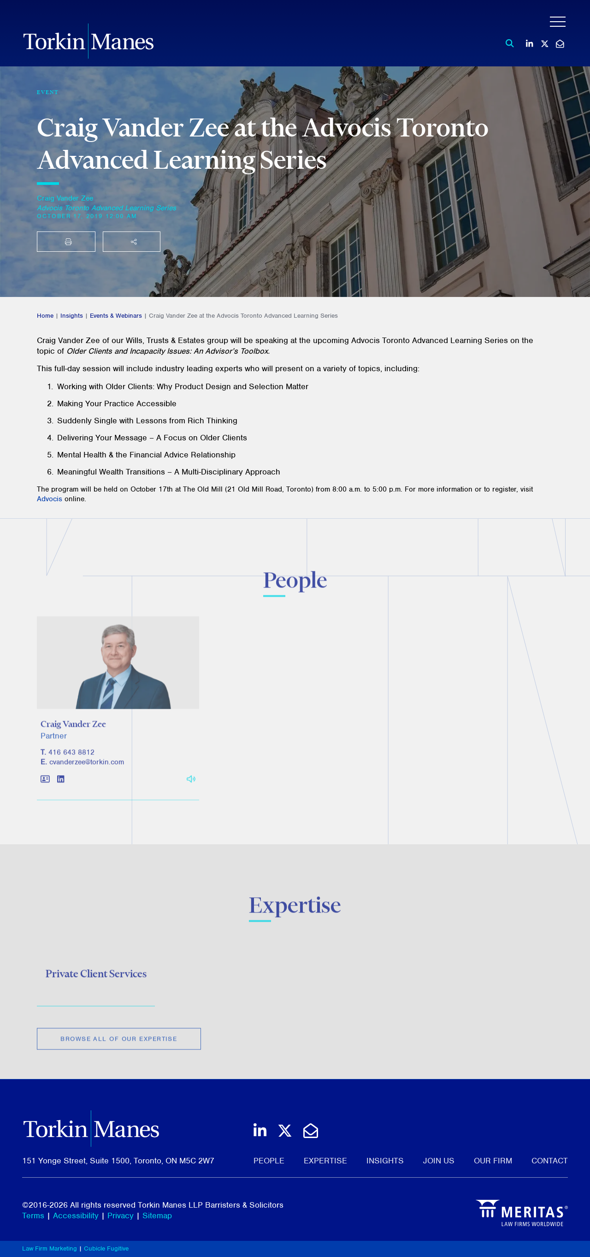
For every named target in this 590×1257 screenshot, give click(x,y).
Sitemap (157, 1215)
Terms (33, 1215)
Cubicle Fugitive (106, 1248)
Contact (549, 1161)
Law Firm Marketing (49, 1248)
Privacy (120, 1215)
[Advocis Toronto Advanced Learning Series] (106, 208)
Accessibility (76, 1215)
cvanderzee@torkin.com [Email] (86, 765)
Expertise (325, 1161)
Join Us (438, 1161)
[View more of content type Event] (48, 92)
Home (45, 316)
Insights (71, 316)
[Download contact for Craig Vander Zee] (45, 783)
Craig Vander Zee (65, 198)
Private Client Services (96, 976)
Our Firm (493, 1161)
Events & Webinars (116, 316)
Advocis (49, 499)
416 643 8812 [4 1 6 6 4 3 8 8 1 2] (71, 755)
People (269, 1161)
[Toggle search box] (507, 43)
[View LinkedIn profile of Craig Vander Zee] (60, 783)
